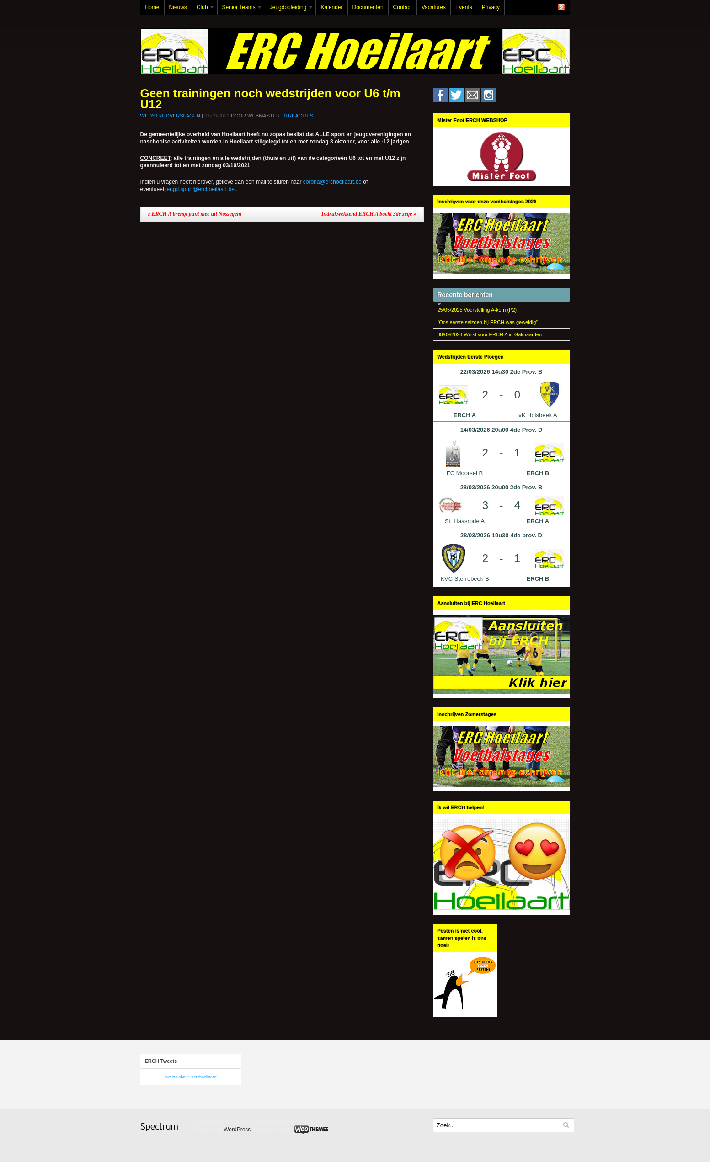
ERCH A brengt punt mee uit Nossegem (194, 214)
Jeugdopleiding (289, 9)
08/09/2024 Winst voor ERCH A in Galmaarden (490, 334)
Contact (402, 7)
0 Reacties (298, 115)
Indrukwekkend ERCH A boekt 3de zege (368, 214)
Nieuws (178, 7)
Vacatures (434, 7)
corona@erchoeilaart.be (332, 182)
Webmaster (263, 115)
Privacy (491, 7)
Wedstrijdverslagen (170, 115)
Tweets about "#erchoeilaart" (190, 1077)
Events (463, 7)
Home (152, 7)
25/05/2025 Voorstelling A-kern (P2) (477, 310)
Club (203, 9)
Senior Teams (240, 9)
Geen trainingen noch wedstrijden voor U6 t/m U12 (270, 98)
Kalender (331, 7)
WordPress (237, 1129)
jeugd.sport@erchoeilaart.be (200, 189)
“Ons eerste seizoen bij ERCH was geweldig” (488, 322)
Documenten (368, 7)
